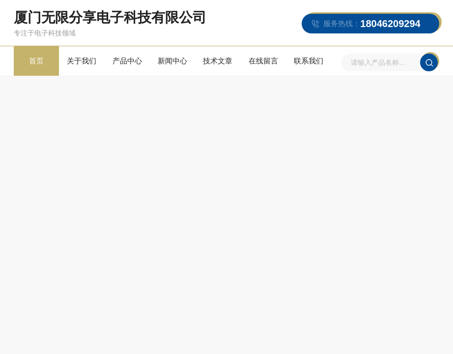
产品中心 (127, 61)
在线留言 (263, 61)
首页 (36, 61)
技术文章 (217, 61)
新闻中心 (172, 61)
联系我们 (308, 61)
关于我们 (81, 61)
